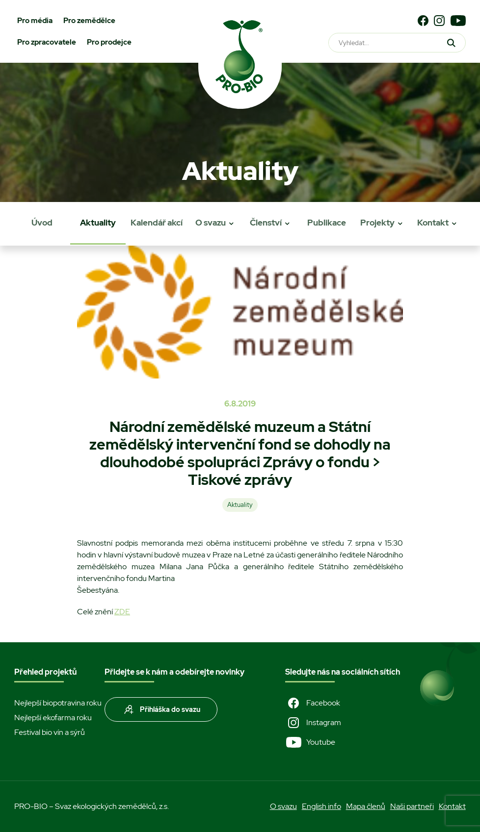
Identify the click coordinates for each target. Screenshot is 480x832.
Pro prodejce (109, 42)
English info (321, 806)
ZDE (122, 611)
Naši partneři (412, 806)
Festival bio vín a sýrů (49, 732)
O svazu (210, 222)
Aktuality (98, 222)
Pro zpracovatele (46, 42)
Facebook (312, 703)
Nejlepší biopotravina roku (58, 703)
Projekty (377, 222)
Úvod (42, 222)
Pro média (35, 20)
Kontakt (433, 222)
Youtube (310, 742)
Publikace (326, 222)
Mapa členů (365, 806)
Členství (266, 222)
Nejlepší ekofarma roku (53, 717)
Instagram (313, 722)
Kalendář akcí (157, 222)
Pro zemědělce (89, 20)
